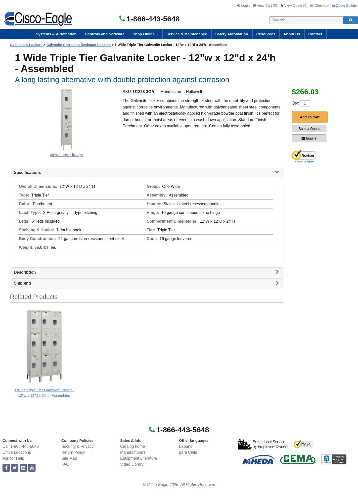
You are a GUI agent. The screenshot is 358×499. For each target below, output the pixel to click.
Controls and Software (105, 34)
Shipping (22, 283)
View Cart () (265, 5)
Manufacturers (132, 452)
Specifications (27, 172)
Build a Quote (309, 129)
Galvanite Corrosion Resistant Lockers (78, 45)
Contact (315, 34)
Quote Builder (344, 5)
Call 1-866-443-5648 (20, 446)
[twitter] (14, 468)
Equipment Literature (138, 458)
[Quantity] (305, 103)
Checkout (319, 5)
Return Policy (73, 452)
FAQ (65, 464)
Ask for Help (13, 458)
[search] (350, 20)
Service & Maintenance (186, 34)
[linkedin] (23, 468)
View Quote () (294, 5)
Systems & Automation (56, 34)
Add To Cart (309, 117)
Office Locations (16, 452)
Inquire (309, 138)
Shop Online (145, 34)
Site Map (69, 458)
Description (25, 272)
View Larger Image (66, 155)
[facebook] (6, 468)
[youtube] (32, 468)
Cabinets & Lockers (26, 45)
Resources (265, 34)
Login (243, 5)
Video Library (131, 464)
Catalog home (132, 446)
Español (186, 446)
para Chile (188, 452)
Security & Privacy (77, 446)
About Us (291, 34)
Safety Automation (231, 34)
